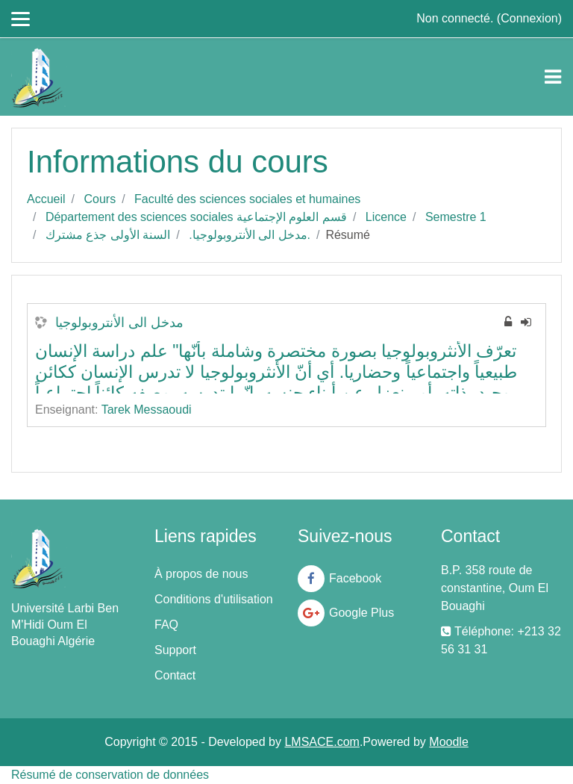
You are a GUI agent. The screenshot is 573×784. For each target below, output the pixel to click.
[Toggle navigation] (553, 77)
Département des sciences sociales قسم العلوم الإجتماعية (196, 217)
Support (175, 650)
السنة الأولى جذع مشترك (108, 234)
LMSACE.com (321, 741)
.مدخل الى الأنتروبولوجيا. (249, 234)
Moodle (448, 741)
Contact (174, 675)
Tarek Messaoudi (146, 409)
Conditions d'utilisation (213, 599)
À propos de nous (201, 573)
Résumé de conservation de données (110, 774)
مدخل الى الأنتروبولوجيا (119, 322)
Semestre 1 (455, 217)
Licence (386, 217)
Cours (100, 199)
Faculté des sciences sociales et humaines (247, 199)
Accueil (46, 199)
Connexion (529, 18)
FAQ (166, 624)
